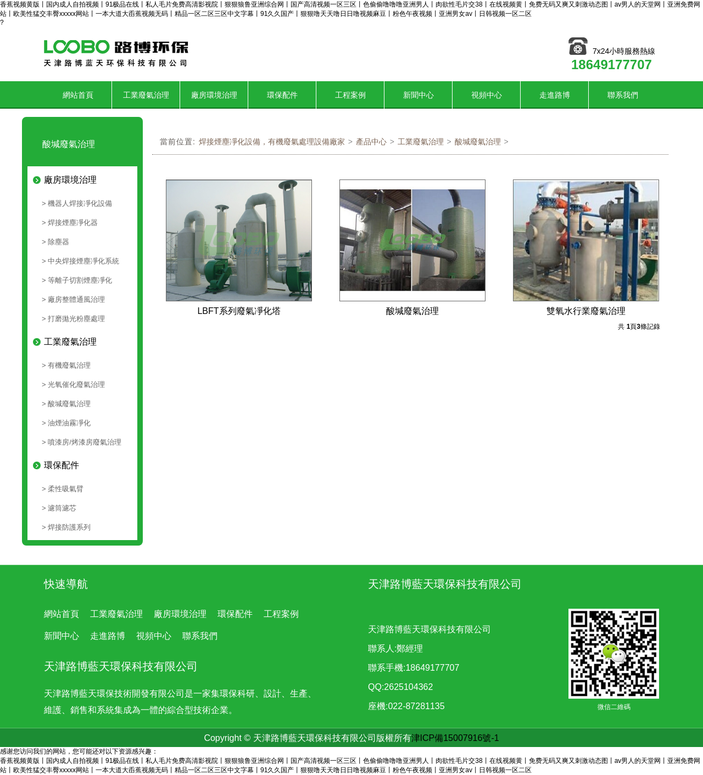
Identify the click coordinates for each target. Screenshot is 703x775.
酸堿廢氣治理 (478, 141)
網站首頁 (78, 95)
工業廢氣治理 (146, 95)
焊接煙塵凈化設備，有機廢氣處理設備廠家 (272, 141)
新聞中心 (418, 95)
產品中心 (371, 141)
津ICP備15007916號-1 (455, 738)
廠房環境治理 (214, 95)
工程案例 (350, 95)
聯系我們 (622, 95)
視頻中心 (486, 95)
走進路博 (554, 95)
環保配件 (282, 95)
